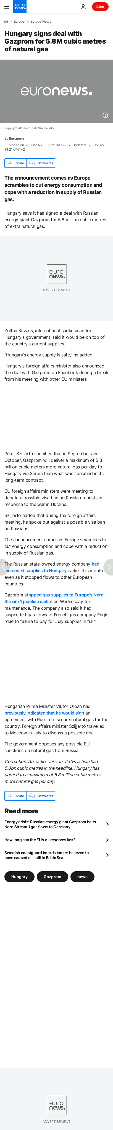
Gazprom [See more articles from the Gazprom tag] (52, 876)
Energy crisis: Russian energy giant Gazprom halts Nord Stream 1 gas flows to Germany (50, 824)
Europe (19, 21)
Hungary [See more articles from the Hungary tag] (19, 876)
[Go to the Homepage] (20, 6)
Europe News (41, 21)
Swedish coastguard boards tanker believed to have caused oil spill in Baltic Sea (46, 855)
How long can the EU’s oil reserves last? (40, 839)
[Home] (6, 21)
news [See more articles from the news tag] (82, 876)
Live (100, 6)
